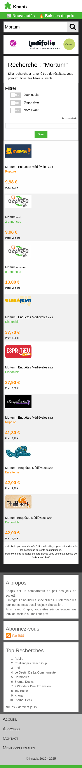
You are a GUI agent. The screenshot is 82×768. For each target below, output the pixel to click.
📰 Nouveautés (21, 16)
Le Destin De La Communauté (35, 672)
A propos (11, 728)
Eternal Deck (23, 700)
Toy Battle (21, 691)
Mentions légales (19, 747)
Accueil (10, 719)
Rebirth (19, 658)
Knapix (16, 6)
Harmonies (21, 677)
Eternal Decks (23, 681)
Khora (18, 695)
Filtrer (41, 134)
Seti (17, 668)
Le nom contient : (69, 118)
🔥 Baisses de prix (56, 16)
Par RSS (18, 635)
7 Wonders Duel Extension (32, 686)
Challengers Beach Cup (30, 663)
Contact (10, 738)
